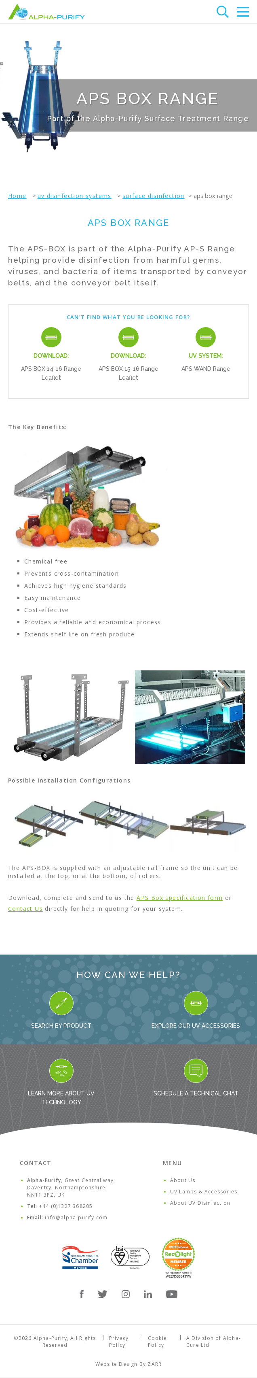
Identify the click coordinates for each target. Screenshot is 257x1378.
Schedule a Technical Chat (196, 1078)
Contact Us (25, 908)
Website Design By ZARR (128, 1364)
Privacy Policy (118, 1341)
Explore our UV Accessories (196, 1010)
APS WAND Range (205, 369)
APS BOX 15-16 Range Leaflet (128, 373)
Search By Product (61, 1010)
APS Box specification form (180, 898)
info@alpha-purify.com (76, 1217)
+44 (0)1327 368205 (66, 1206)
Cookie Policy (157, 1341)
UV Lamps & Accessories (203, 1191)
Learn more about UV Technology (61, 1082)
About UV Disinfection (200, 1202)
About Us (183, 1180)
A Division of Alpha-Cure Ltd (213, 1341)
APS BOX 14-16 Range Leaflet (51, 373)
